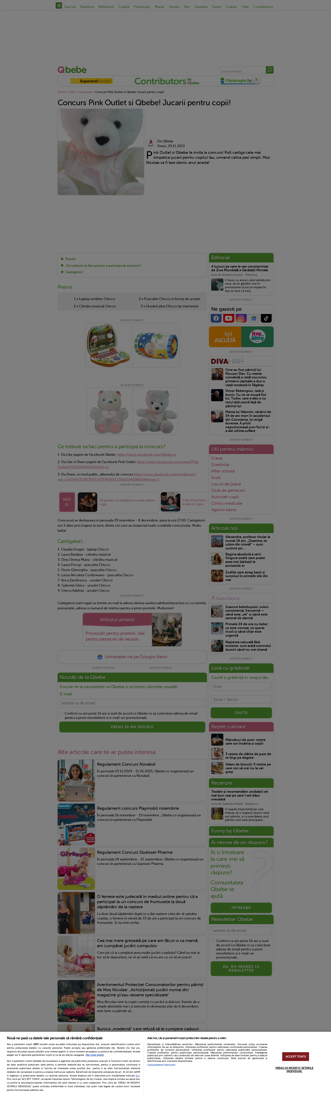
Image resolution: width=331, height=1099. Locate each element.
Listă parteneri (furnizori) (161, 1065)
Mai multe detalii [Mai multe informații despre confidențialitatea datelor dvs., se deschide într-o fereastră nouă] (95, 1055)
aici (138, 1075)
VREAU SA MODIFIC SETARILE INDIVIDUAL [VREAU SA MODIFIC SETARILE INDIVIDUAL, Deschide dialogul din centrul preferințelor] (294, 1069)
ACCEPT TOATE (296, 1056)
